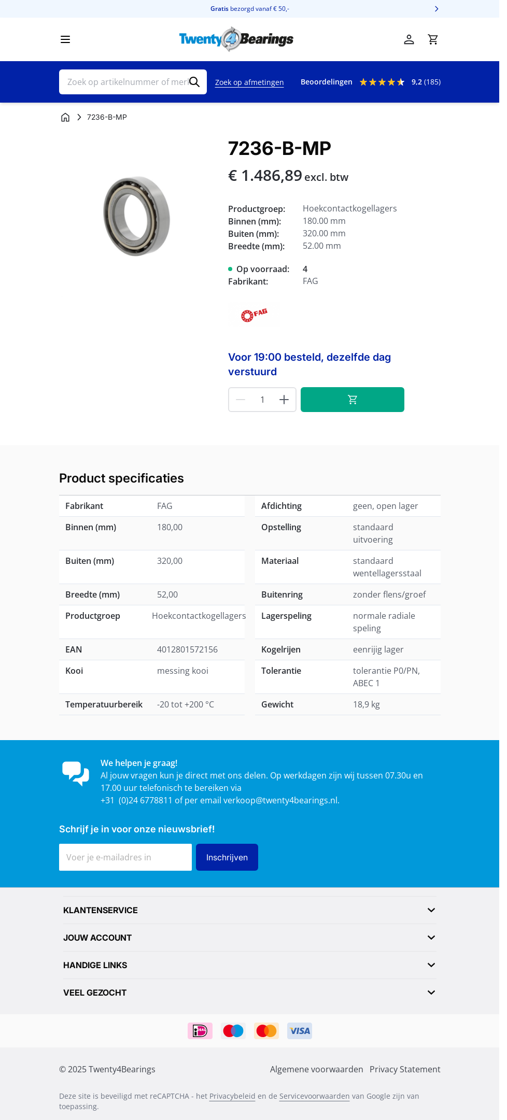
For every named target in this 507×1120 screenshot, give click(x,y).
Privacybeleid (232, 1096)
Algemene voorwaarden (316, 1069)
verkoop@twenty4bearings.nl (280, 800)
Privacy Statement (405, 1069)
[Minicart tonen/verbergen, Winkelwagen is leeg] (433, 39)
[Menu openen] (65, 39)
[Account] (409, 39)
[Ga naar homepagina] (65, 117)
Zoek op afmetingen (249, 82)
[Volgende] (436, 9)
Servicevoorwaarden (314, 1096)
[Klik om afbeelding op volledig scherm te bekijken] (138, 217)
